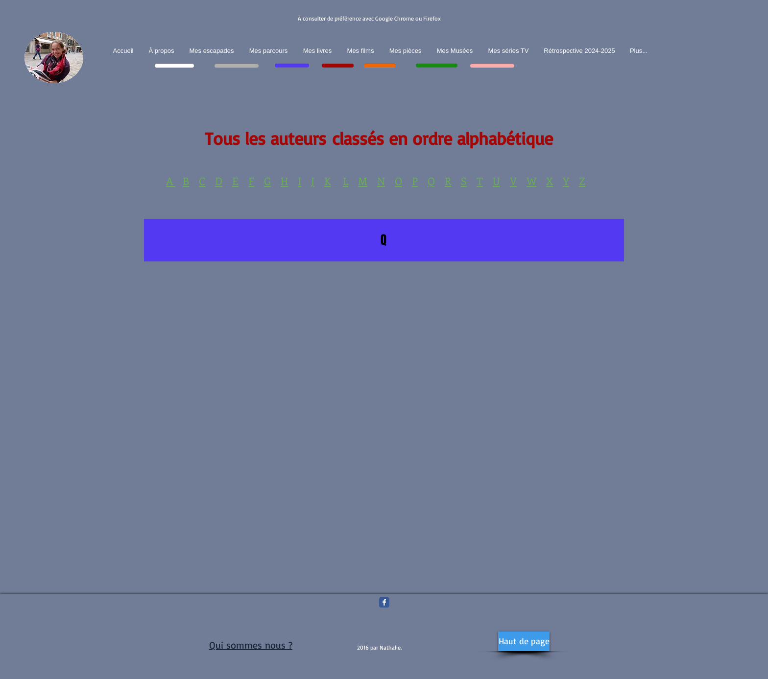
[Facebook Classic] (384, 602)
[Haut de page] (524, 641)
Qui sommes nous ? (250, 645)
